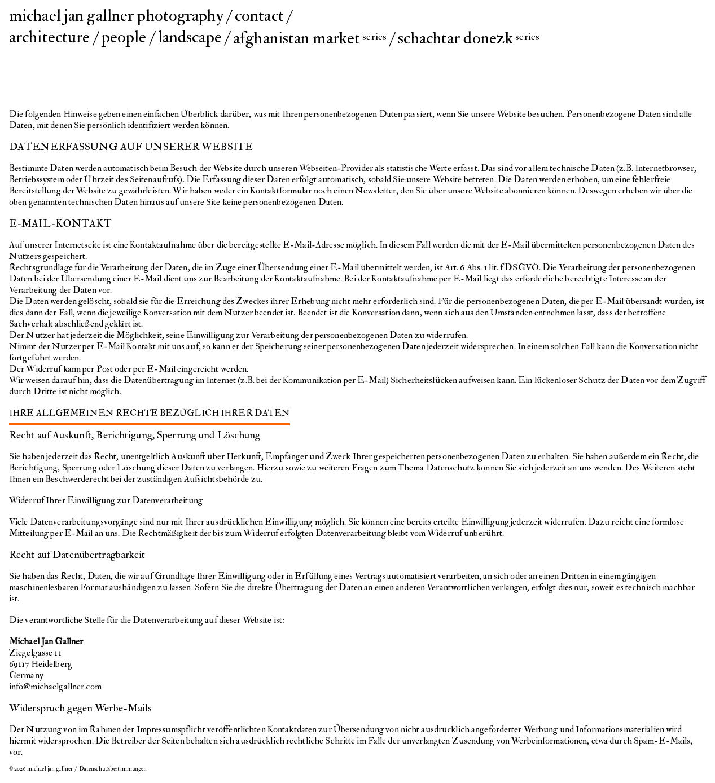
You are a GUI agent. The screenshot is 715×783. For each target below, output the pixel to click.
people (124, 37)
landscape (190, 37)
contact (259, 15)
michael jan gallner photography (116, 15)
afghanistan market (310, 38)
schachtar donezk (468, 38)
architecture (49, 37)
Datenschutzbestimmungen (113, 769)
